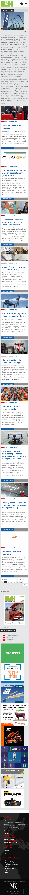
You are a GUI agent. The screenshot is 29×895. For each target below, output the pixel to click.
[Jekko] (12, 745)
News (5, 121)
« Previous (4, 579)
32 (18, 582)
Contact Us (8, 833)
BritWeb (16, 893)
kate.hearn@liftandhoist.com (12, 844)
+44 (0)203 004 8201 (9, 836)
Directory (7, 852)
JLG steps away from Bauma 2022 (12, 553)
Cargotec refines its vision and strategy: (11, 361)
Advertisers (8, 854)
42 (26, 582)
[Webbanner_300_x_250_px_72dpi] (12, 808)
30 (11, 582)
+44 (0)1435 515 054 (9, 837)
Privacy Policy (17, 891)
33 (21, 582)
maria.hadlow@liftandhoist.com (13, 841)
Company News (13, 121)
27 (26, 579)
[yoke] (14, 768)
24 (17, 579)
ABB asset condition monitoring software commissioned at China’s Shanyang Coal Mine (14, 455)
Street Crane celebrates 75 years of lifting (13, 268)
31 (14, 582)
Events (7, 850)
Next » (25, 584)
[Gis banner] (12, 788)
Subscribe (9, 891)
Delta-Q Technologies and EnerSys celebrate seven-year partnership (14, 505)
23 (14, 579)
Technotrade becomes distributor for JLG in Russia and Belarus (12, 222)
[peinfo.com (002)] (12, 682)
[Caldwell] (14, 725)
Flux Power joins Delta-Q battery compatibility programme (14, 173)
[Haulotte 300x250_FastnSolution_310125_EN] (12, 662)
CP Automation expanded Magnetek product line (14, 314)
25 (20, 579)
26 (23, 579)
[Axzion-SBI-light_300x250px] (12, 702)
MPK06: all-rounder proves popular (11, 407)
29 (8, 582)
